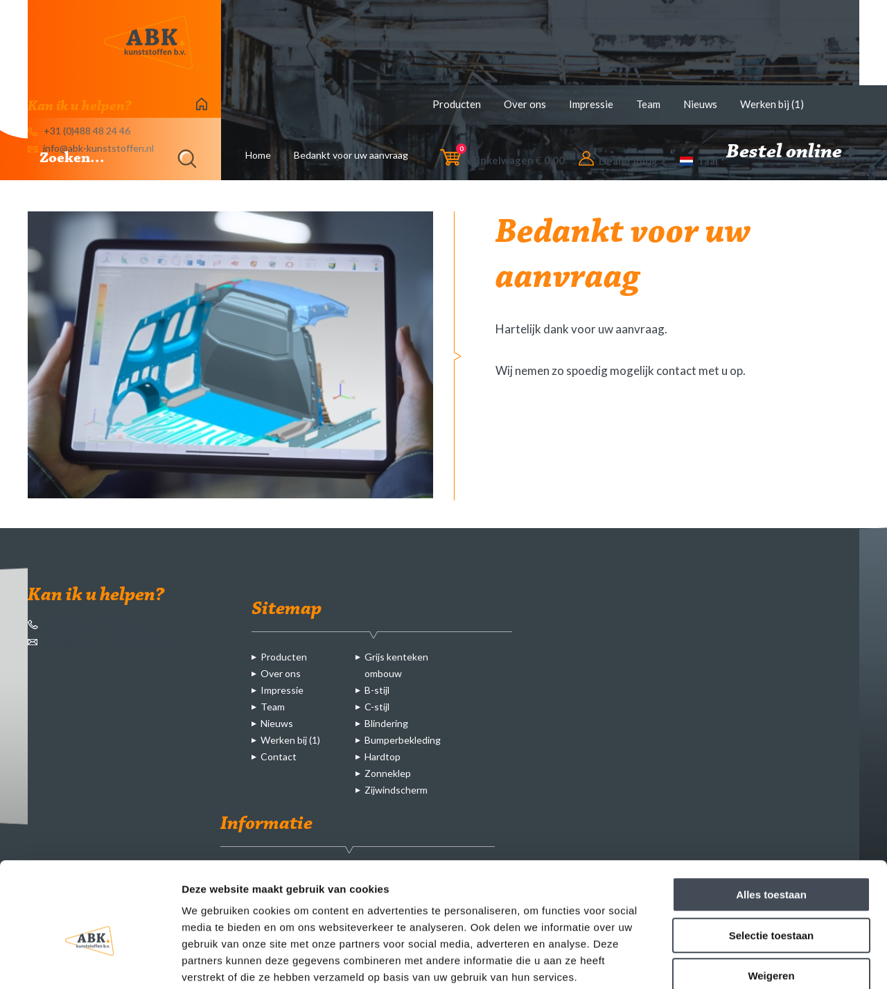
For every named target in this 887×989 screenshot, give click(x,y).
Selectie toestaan (771, 860)
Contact (279, 756)
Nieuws (700, 104)
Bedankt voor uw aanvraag (351, 155)
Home (258, 155)
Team (648, 104)
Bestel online (792, 152)
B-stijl (377, 690)
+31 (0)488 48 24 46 (89, 622)
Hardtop (383, 756)
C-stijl (377, 706)
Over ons (525, 104)
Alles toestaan (771, 819)
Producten (456, 104)
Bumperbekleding (403, 740)
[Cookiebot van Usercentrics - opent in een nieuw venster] (89, 962)
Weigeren (771, 901)
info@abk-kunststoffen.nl (102, 640)
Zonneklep (388, 773)
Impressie (591, 104)
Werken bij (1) (772, 104)
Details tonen (749, 962)
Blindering (386, 723)
